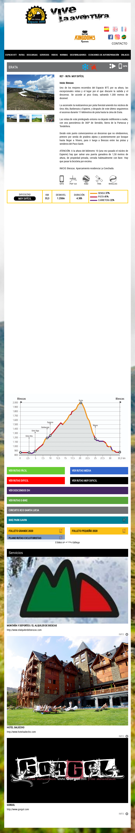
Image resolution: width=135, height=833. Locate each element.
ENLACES (125, 54)
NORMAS (64, 54)
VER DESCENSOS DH (19, 490)
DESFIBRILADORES (78, 54)
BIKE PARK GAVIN (67, 520)
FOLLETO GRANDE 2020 (36, 530)
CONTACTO (119, 43)
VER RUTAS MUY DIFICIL (84, 480)
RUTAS (22, 54)
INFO (123, 634)
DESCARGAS (32, 54)
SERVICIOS (44, 54)
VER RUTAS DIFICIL (18, 480)
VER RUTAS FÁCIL (18, 470)
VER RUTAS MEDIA (81, 470)
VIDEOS (54, 54)
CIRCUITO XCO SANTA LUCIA (24, 510)
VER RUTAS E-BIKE (18, 500)
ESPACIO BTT (11, 54)
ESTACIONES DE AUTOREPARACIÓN (103, 54)
